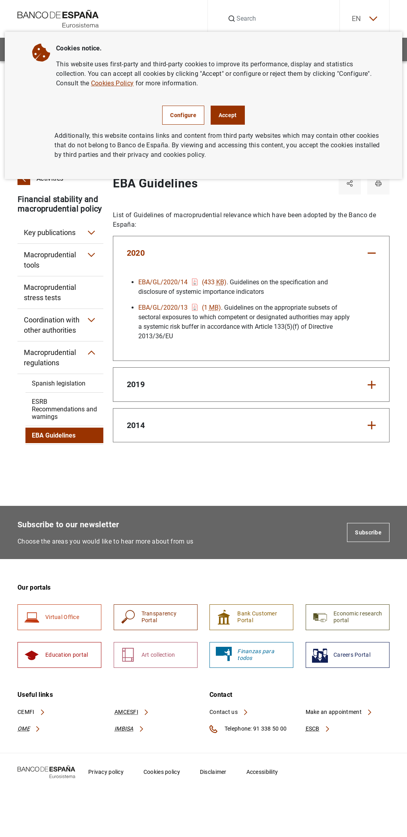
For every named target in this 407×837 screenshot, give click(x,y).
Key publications (50, 232)
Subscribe (368, 532)
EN (364, 18)
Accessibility (262, 772)
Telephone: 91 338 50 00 (248, 729)
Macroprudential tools (50, 260)
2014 (136, 425)
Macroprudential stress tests (50, 292)
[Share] (350, 183)
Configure (183, 115)
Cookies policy (161, 772)
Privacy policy (106, 772)
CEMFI (31, 712)
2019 (136, 384)
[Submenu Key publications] (91, 233)
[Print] (378, 183)
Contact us (228, 712)
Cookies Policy (112, 83)
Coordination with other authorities (51, 325)
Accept (228, 115)
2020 (136, 253)
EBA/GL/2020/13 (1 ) (179, 307)
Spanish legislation (58, 383)
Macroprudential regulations (50, 357)
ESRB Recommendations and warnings (64, 409)
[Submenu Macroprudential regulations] (91, 353)
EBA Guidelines (54, 435)
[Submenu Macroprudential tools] (91, 255)
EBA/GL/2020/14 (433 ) (182, 282)
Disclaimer (213, 772)
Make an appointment (339, 712)
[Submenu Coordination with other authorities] (91, 320)
